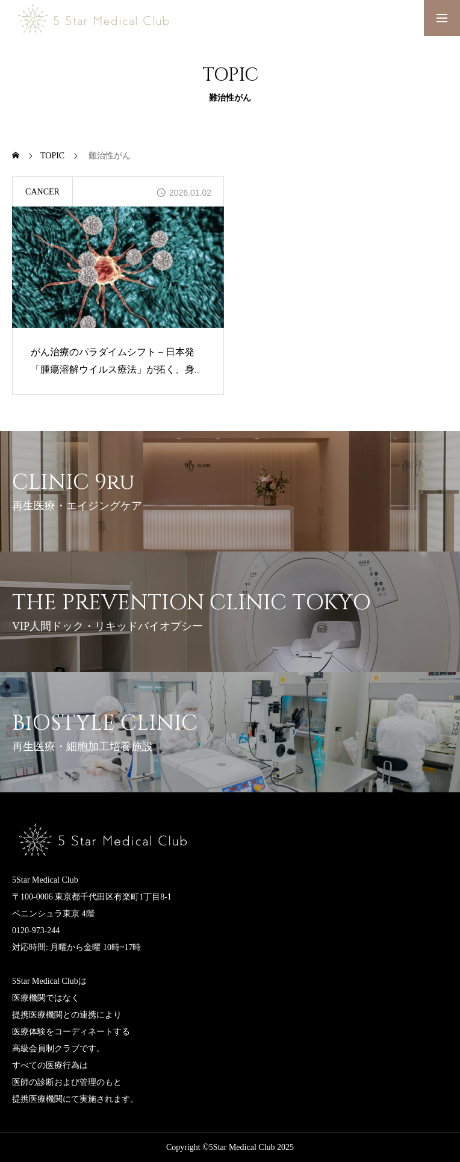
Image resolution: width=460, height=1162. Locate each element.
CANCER (42, 191)
